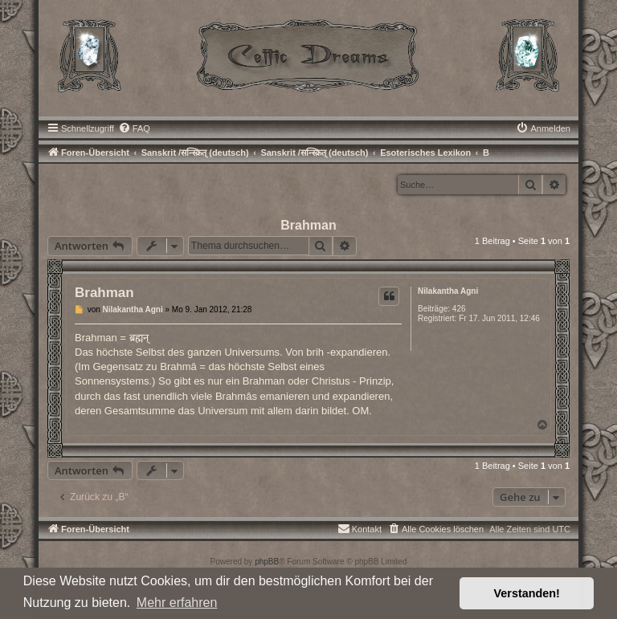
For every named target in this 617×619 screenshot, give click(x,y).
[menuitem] (134, 128)
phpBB (267, 561)
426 (459, 308)
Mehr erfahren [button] (177, 602)
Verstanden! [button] (527, 593)
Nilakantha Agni (448, 291)
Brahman (308, 225)
